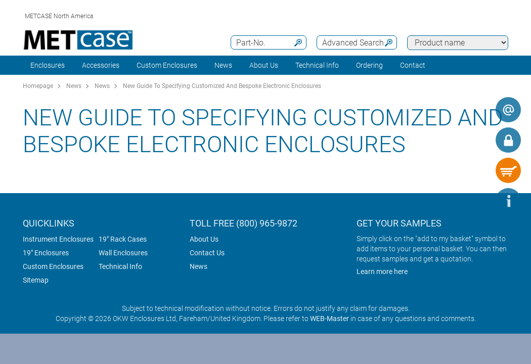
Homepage (38, 85)
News (223, 65)
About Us (204, 239)
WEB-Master (329, 318)
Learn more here (382, 271)
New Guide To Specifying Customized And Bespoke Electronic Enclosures (222, 85)
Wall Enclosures (123, 253)
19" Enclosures (46, 253)
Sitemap (36, 280)
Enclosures (47, 65)
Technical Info (120, 266)
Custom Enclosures (167, 65)
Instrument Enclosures (58, 239)
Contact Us (207, 253)
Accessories (100, 65)
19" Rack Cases (123, 239)
